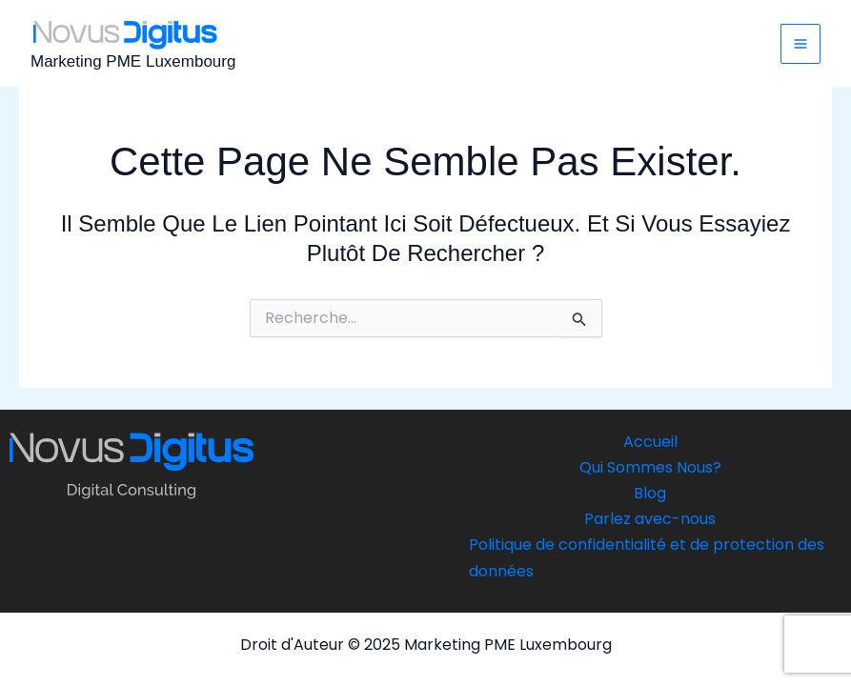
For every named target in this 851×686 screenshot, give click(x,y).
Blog (650, 493)
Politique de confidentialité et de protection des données (646, 557)
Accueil (650, 442)
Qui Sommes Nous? (650, 467)
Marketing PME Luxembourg (132, 61)
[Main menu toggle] (800, 44)
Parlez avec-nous (650, 519)
